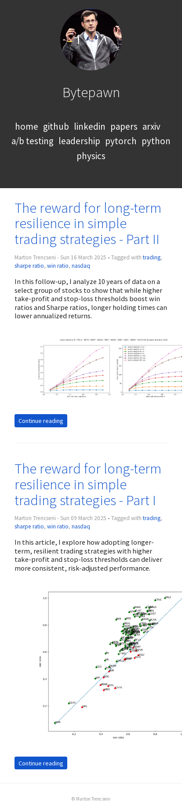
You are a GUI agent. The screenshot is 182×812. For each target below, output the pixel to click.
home (26, 126)
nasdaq (81, 265)
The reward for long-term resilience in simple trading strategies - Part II (88, 223)
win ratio (58, 265)
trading (151, 257)
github (56, 126)
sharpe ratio (29, 265)
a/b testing (32, 141)
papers (124, 126)
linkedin (90, 126)
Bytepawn (91, 92)
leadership (79, 141)
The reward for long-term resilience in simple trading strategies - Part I (88, 484)
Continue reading (40, 421)
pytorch (121, 141)
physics (91, 156)
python (156, 141)
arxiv (151, 126)
